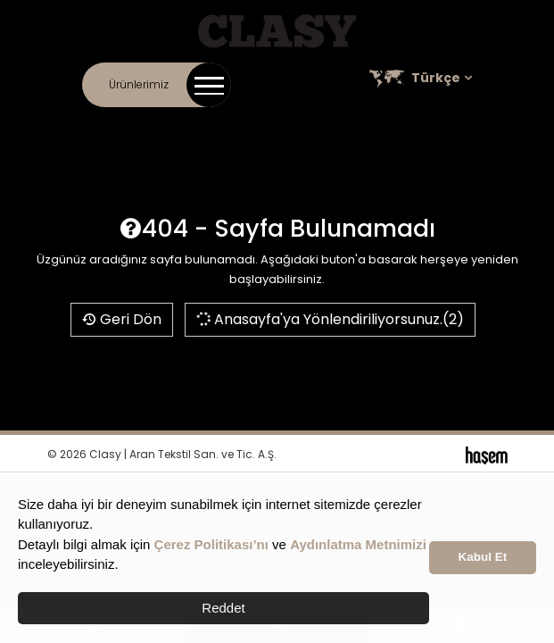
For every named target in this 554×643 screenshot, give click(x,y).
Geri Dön (121, 319)
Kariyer (334, 125)
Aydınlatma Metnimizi (358, 544)
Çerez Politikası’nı (211, 544)
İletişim (131, 125)
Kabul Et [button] (483, 557)
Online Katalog (264, 125)
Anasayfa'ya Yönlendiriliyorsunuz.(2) (329, 319)
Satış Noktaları (406, 125)
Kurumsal (187, 125)
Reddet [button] (223, 607)
